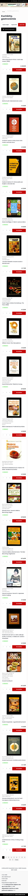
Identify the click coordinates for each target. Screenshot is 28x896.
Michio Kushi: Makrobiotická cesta (12, 101)
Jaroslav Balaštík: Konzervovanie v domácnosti (12, 262)
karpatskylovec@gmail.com (9, 882)
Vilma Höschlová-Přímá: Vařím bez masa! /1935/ (12, 60)
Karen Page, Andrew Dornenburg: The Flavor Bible (13, 304)
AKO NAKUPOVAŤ (6, 877)
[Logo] (14, 5)
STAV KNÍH (4, 875)
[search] (23, 5)
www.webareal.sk (20, 894)
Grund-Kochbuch (7, 681)
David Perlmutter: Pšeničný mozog (12, 384)
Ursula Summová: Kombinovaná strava (13, 760)
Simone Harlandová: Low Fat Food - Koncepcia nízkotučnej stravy (12, 799)
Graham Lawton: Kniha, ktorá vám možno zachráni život (12, 141)
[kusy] (6, 69)
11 (12, 860)
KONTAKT (4, 880)
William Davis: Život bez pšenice (11, 343)
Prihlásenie (15, 1)
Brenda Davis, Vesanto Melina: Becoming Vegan (11, 511)
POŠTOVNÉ (4, 878)
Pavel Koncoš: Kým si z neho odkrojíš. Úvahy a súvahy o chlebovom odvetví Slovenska (13, 636)
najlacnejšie (5, 24)
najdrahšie (14, 24)
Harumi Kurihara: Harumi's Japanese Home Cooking (13, 594)
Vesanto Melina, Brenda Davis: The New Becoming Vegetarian (13, 553)
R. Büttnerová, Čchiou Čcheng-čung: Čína (13, 840)
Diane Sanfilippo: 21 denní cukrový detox (14, 222)
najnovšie (21, 24)
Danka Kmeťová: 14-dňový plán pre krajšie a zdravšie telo (12, 183)
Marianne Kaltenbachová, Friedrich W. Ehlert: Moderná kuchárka (13, 468)
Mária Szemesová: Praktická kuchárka (13, 426)
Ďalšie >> (16, 860)
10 (10, 860)
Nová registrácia (23, 1)
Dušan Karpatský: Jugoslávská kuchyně (14, 722)
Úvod (3, 11)
